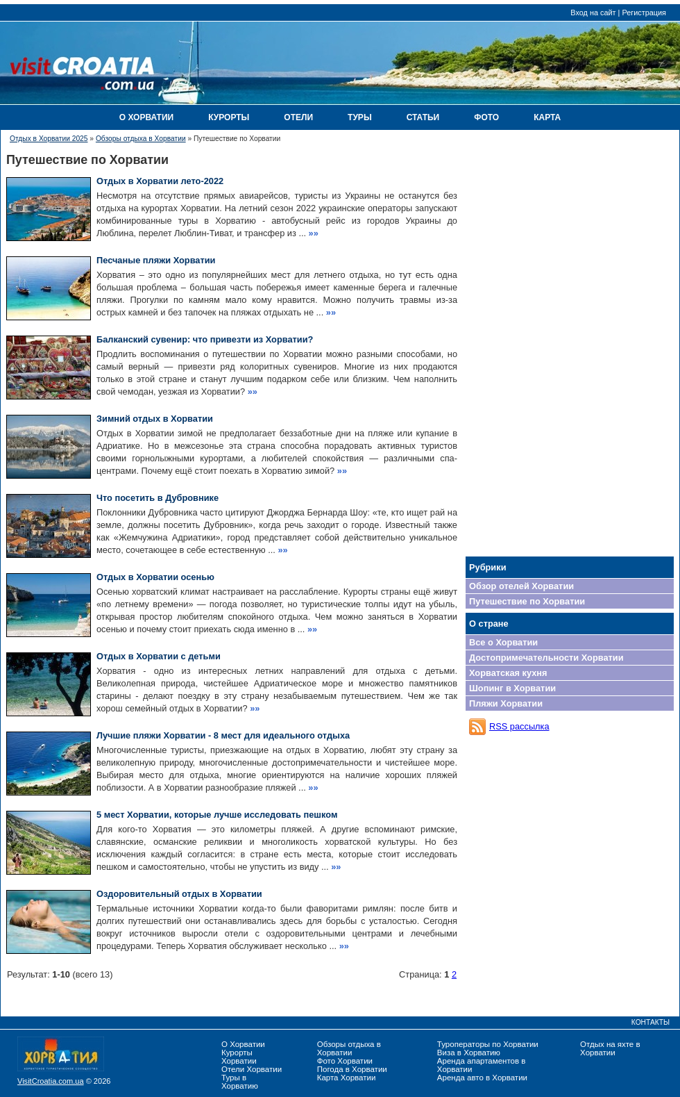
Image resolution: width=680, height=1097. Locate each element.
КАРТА (547, 117)
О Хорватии (243, 1044)
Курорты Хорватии (239, 1056)
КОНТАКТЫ (650, 1022)
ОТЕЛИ (298, 117)
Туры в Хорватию (239, 1081)
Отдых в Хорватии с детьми (158, 656)
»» (313, 233)
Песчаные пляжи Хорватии (155, 260)
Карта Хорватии (346, 1077)
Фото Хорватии (345, 1061)
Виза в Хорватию (468, 1052)
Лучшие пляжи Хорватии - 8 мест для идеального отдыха (223, 735)
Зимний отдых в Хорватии (154, 418)
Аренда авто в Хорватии (482, 1077)
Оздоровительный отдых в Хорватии (179, 894)
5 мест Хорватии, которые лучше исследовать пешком (216, 814)
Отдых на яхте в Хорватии (610, 1048)
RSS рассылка (519, 726)
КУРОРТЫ (228, 117)
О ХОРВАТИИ (146, 117)
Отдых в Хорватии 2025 (49, 138)
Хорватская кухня (508, 673)
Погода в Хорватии (352, 1069)
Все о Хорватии (503, 642)
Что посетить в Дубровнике (157, 498)
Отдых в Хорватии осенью (155, 577)
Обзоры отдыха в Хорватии (141, 138)
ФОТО (486, 117)
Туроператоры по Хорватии (487, 1044)
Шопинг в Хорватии (512, 688)
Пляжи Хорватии (506, 703)
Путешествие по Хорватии (527, 601)
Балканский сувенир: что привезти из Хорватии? (204, 339)
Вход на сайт (592, 12)
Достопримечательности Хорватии (546, 657)
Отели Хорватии (251, 1069)
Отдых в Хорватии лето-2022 (159, 181)
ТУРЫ (360, 117)
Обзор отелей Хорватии (521, 586)
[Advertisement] (570, 343)
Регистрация (644, 12)
